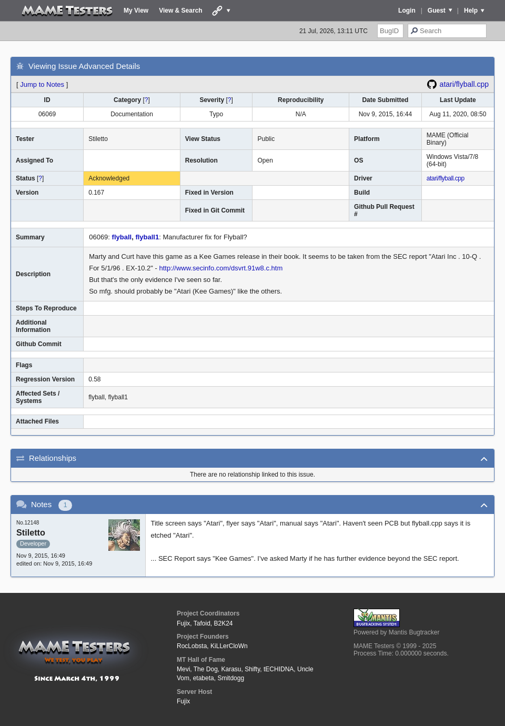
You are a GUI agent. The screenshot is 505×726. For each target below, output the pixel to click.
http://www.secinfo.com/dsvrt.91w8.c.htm (220, 268)
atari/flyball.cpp (464, 84)
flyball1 (147, 237)
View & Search (181, 10)
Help (471, 10)
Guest (437, 10)
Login (407, 10)
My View (136, 10)
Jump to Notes (42, 84)
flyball (122, 237)
